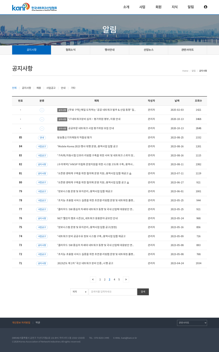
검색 (143, 291)
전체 (14, 88)
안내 (63, 88)
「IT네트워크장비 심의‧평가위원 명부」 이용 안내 (94, 119)
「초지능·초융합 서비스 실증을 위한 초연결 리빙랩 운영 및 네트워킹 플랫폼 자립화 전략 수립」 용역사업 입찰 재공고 (117, 200)
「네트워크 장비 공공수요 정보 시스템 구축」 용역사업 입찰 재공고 (91, 236)
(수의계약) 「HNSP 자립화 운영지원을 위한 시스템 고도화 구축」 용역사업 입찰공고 (101, 164)
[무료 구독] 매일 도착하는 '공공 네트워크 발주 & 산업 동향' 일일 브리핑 (106, 110)
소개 (126, 7)
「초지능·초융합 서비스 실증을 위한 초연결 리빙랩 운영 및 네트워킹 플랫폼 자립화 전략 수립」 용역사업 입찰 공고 (116, 254)
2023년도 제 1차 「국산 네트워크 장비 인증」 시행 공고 (85, 263)
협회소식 (70, 49)
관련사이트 (187, 49)
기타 (73, 88)
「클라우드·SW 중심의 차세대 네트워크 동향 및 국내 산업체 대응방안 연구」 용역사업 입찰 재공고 (108, 209)
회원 (158, 7)
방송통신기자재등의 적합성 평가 (74, 137)
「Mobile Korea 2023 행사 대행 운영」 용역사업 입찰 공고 (87, 146)
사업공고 (51, 88)
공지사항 (31, 49)
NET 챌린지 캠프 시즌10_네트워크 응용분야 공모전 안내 (87, 218)
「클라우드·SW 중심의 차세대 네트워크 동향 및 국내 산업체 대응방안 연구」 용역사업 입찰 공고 (106, 245)
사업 (142, 7)
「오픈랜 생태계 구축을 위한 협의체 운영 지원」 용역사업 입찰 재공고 (92, 173)
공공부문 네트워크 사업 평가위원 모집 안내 (91, 128)
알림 (191, 7)
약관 (38, 322)
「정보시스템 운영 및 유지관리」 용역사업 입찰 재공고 (85, 191)
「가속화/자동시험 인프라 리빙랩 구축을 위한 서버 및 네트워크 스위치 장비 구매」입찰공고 (104, 155)
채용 (38, 88)
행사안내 (109, 49)
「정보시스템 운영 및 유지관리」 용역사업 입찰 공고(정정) (87, 227)
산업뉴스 (148, 49)
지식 (174, 7)
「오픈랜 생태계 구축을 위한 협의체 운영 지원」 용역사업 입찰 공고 (91, 182)
